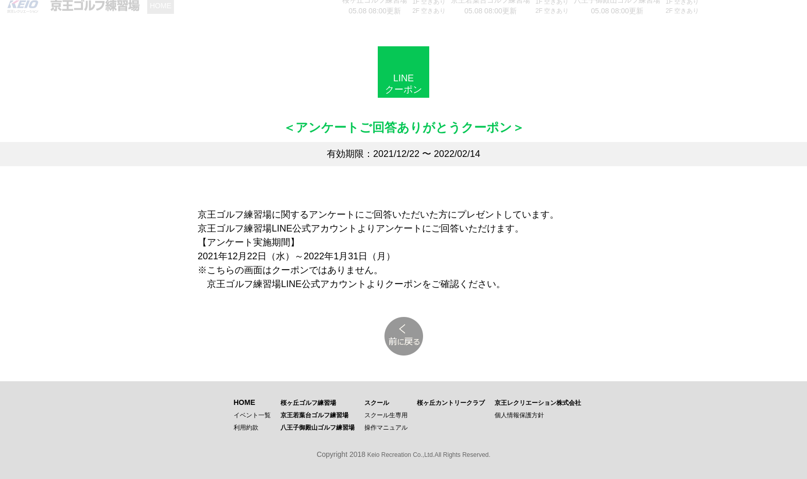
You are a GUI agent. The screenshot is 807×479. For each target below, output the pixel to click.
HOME (244, 402)
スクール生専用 (386, 415)
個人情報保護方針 (519, 415)
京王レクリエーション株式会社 (538, 402)
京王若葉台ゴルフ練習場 (314, 415)
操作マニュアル (386, 427)
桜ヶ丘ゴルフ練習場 (308, 402)
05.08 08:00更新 (374, 9)
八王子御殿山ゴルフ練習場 (317, 427)
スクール (376, 402)
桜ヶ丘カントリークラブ (451, 402)
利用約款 (246, 427)
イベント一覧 (252, 415)
